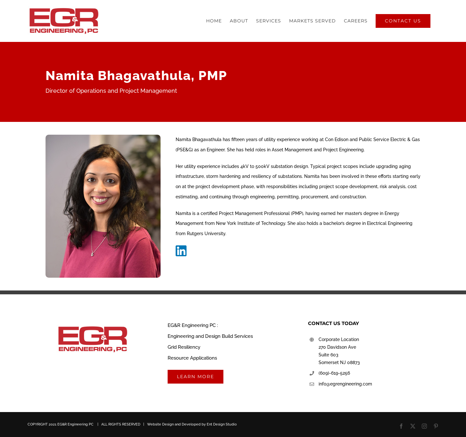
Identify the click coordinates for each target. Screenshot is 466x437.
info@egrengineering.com (345, 383)
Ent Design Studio (222, 424)
